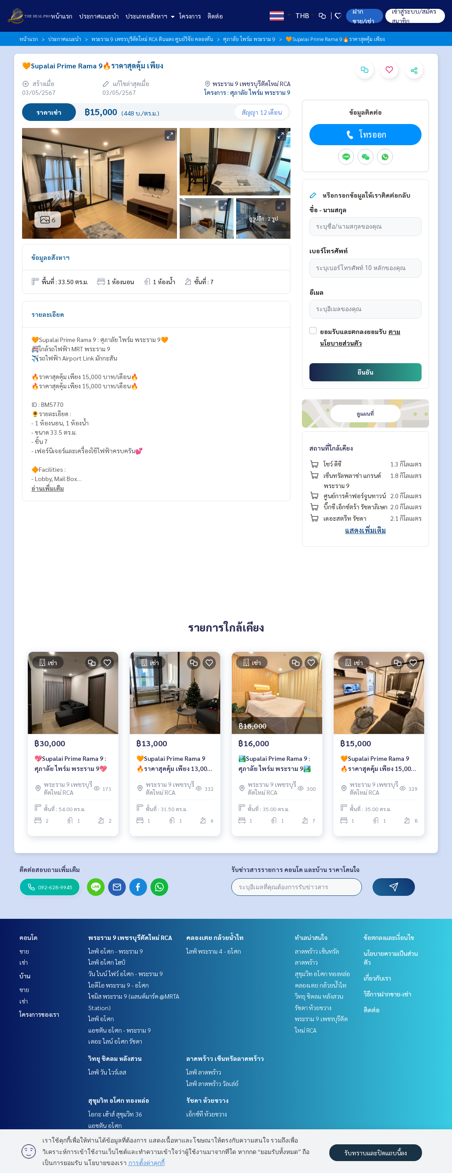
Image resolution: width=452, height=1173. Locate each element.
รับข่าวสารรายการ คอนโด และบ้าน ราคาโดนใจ (295, 869)
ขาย (24, 951)
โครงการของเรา (39, 1014)
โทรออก (365, 134)
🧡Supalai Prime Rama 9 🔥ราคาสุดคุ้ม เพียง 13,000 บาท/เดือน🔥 (173, 766)
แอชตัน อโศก (105, 1125)
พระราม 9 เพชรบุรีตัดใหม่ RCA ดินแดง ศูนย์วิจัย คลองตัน (152, 38)
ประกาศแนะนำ (99, 16)
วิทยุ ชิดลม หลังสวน (115, 1058)
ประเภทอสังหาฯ (149, 16)
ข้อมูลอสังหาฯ (50, 257)
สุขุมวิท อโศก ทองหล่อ (118, 1100)
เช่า (23, 962)
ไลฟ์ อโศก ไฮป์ (106, 962)
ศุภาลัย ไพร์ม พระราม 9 (249, 38)
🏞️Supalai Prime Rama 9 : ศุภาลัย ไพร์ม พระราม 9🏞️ (274, 766)
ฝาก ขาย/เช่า (363, 16)
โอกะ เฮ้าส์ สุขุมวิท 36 (115, 1114)
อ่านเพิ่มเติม (47, 488)
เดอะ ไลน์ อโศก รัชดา (115, 1041)
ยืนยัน (365, 372)
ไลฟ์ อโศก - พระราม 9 (115, 951)
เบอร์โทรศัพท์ (328, 251)
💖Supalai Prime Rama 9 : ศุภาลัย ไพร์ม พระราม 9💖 (70, 766)
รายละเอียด (47, 314)
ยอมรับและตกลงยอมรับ (353, 331)
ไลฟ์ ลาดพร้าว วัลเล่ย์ (212, 1083)
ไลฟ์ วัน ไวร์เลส (107, 1072)
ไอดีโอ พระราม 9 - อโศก (118, 985)
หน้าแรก (61, 16)
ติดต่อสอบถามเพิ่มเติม (49, 869)
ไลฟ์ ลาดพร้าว (203, 1072)
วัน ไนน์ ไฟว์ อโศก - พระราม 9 (125, 974)
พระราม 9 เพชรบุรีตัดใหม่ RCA (130, 937)
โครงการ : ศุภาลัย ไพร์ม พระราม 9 (247, 92)
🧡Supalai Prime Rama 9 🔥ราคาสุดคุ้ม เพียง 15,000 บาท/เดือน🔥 (377, 766)
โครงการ (190, 16)
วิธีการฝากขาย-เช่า (387, 994)
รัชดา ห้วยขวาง (207, 1100)
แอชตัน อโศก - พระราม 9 (119, 1030)
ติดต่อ (215, 16)
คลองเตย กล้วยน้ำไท (215, 937)
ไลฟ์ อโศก (101, 1019)
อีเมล (316, 292)
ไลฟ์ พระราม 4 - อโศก (213, 951)
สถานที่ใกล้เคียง (331, 448)
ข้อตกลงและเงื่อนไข (389, 937)
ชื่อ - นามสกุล (328, 210)
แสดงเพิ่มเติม (365, 530)
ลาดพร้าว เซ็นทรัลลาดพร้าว (225, 1058)
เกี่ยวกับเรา (377, 978)
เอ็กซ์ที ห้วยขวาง (206, 1114)
